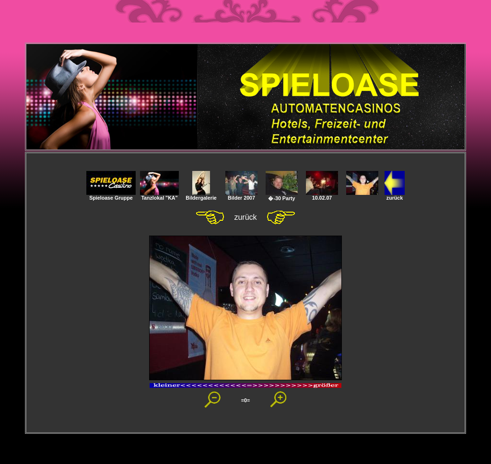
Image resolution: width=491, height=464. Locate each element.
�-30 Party (282, 195)
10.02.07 (322, 195)
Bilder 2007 (241, 195)
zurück (395, 195)
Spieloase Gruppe (111, 195)
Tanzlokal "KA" (159, 195)
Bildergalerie (201, 195)
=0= (245, 400)
